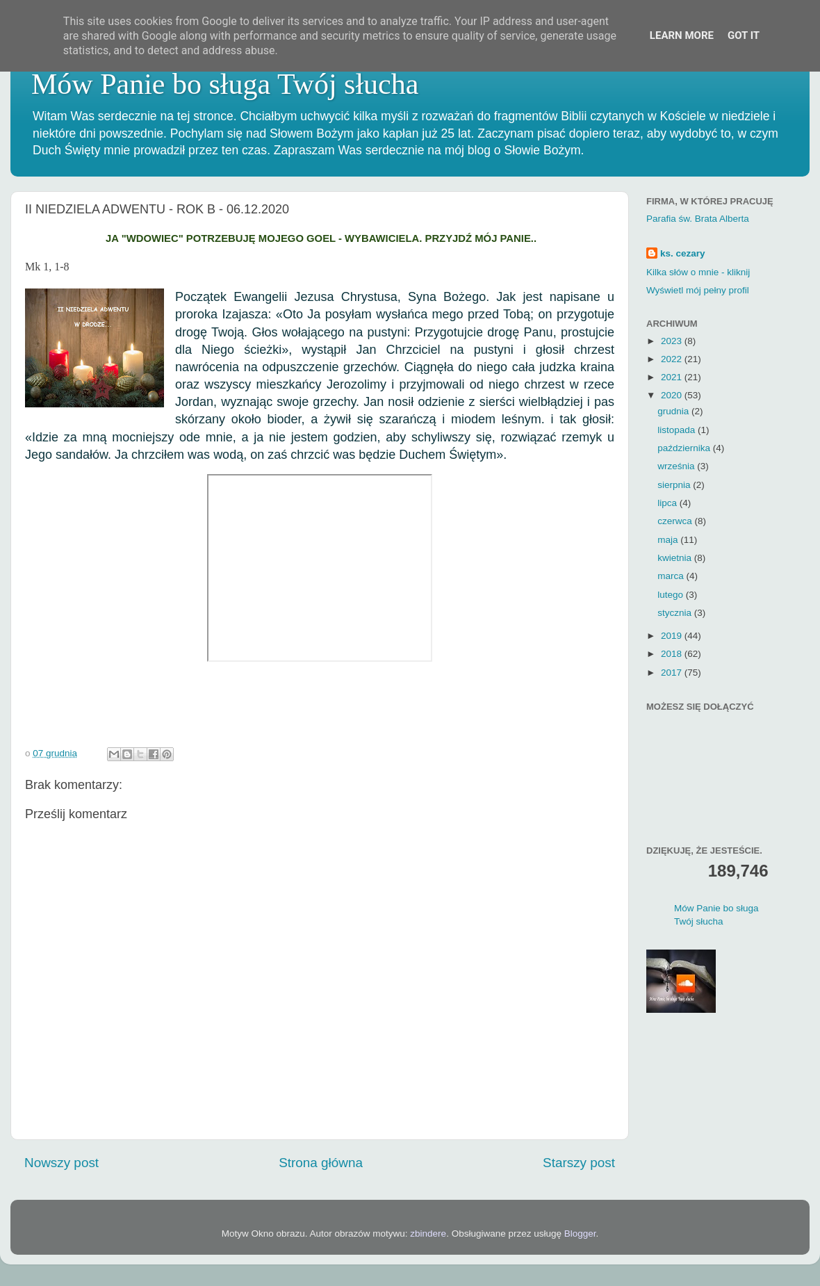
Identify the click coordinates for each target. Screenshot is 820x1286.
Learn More (682, 35)
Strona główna (321, 1162)
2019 (672, 635)
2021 (672, 377)
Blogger (580, 1233)
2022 (672, 359)
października (685, 448)
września (677, 466)
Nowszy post (61, 1162)
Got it (744, 35)
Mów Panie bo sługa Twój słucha (224, 84)
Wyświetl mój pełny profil (697, 290)
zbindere (428, 1233)
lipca (668, 503)
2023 (672, 341)
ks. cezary (682, 253)
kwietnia (675, 558)
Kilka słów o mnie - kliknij (698, 272)
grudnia (674, 411)
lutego (671, 594)
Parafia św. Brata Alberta (697, 218)
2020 (672, 395)
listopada (677, 430)
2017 (672, 672)
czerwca (675, 521)
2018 (672, 654)
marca (671, 576)
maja (668, 540)
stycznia (675, 613)
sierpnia (675, 485)
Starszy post (579, 1162)
